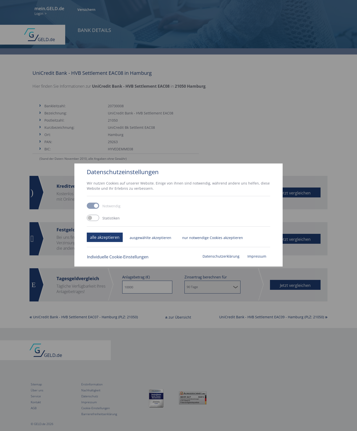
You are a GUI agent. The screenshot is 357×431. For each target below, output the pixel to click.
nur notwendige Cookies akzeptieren (212, 237)
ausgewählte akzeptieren (150, 237)
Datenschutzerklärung (221, 256)
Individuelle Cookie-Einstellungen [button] (118, 257)
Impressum (256, 256)
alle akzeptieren (104, 237)
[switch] (93, 218)
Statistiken (111, 218)
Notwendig (111, 206)
